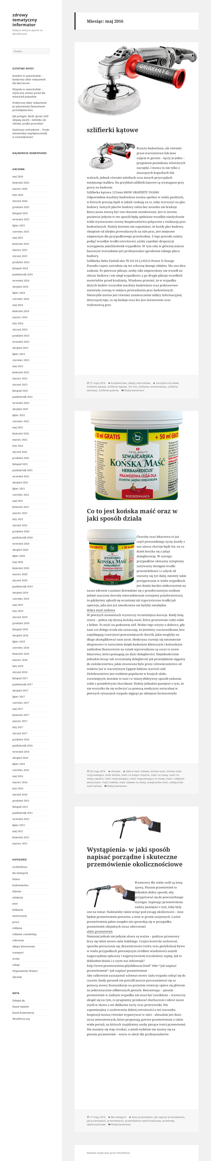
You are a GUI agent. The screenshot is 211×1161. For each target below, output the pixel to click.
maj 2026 (17, 176)
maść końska (112, 775)
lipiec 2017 (18, 696)
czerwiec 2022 (20, 421)
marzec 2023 (19, 378)
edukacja (17, 897)
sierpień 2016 (20, 757)
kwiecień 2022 (20, 433)
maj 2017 (17, 708)
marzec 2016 (19, 782)
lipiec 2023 (18, 354)
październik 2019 (22, 586)
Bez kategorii (20, 873)
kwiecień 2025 (20, 243)
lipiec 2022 (18, 415)
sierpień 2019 (20, 592)
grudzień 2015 (20, 800)
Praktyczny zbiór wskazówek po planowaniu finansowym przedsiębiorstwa (29, 106)
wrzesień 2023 (20, 341)
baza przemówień (142, 1117)
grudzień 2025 (20, 207)
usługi (16, 964)
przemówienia (115, 1120)
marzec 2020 (19, 574)
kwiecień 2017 (20, 715)
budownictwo (20, 885)
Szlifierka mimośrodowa (152, 386)
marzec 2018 (19, 660)
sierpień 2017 (20, 690)
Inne (15, 903)
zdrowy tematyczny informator (24, 19)
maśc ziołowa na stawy (132, 782)
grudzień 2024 (20, 262)
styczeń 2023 (19, 384)
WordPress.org (21, 1018)
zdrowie (17, 977)
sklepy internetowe (23, 946)
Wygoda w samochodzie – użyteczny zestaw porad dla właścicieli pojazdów (28, 93)
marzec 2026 (19, 188)
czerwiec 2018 (20, 647)
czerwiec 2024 (20, 299)
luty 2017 (17, 727)
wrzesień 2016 (20, 751)
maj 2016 (17, 776)
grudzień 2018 (20, 623)
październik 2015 (22, 813)
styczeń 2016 (19, 794)
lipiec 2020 (18, 556)
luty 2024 (17, 323)
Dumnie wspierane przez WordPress (108, 1153)
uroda (16, 958)
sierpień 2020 (20, 549)
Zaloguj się (18, 1000)
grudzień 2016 (20, 739)
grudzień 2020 (20, 531)
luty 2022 (17, 445)
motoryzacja (19, 915)
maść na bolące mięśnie (135, 775)
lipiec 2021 (18, 488)
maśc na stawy (159, 775)
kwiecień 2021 (20, 507)
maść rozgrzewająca (117, 778)
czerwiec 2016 (20, 770)
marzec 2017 (19, 721)
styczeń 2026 (19, 201)
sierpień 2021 (20, 482)
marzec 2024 (19, 317)
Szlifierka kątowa (96, 386)
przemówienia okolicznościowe (143, 1120)
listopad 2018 (20, 629)
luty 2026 (17, 195)
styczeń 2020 (19, 580)
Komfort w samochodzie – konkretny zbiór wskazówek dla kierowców (29, 79)
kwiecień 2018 (20, 653)
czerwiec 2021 (20, 494)
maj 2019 (17, 604)
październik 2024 (22, 274)
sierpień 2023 (20, 347)
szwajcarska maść (157, 782)
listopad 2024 (20, 268)
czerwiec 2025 (20, 231)
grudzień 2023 (20, 335)
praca (15, 922)
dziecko (16, 891)
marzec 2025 (19, 250)
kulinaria (17, 909)
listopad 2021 (20, 464)
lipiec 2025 (18, 225)
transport (18, 952)
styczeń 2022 (19, 451)
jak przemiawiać (96, 1120)
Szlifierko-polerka (109, 390)
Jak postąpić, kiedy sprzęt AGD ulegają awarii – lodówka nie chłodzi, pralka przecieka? (30, 120)
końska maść (158, 771)
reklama (17, 928)
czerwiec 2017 (20, 702)
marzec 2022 (19, 439)
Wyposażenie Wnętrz (25, 971)
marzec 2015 (19, 843)
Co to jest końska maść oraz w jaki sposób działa (132, 514)
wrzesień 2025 (20, 219)
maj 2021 (17, 500)
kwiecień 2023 (20, 372)
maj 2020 (17, 562)
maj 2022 (17, 427)
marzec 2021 (19, 513)
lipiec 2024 (18, 292)
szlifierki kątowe (112, 130)
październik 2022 (22, 396)
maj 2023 (17, 366)
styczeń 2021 (19, 525)
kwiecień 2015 (20, 837)
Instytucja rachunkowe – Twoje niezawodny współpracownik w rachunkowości (30, 133)
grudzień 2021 (20, 458)
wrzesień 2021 (20, 476)
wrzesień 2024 (20, 280)
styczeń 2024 (19, 329)
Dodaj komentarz (134, 390)
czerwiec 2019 (20, 598)
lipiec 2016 (18, 764)
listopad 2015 (20, 806)
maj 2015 (17, 831)
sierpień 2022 (20, 409)
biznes (16, 879)
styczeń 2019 (19, 617)
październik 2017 (22, 684)
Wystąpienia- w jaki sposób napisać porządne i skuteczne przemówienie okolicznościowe (135, 856)
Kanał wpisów (20, 1006)
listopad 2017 (20, 678)
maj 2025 (17, 237)
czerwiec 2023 (20, 360)
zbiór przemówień (100, 931)
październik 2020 (22, 537)
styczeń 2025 (19, 256)
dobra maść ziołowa (101, 610)
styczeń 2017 (19, 733)
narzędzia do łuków (167, 383)
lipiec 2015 (18, 825)
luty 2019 (17, 611)
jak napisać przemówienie (169, 1117)
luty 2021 (17, 519)
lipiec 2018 (18, 641)
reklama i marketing (24, 934)
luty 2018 (17, 666)
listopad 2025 (20, 213)
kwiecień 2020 (20, 568)
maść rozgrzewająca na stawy (147, 778)
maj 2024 (17, 305)
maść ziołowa (110, 782)
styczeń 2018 (19, 672)
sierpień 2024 (20, 286)
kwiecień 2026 (20, 182)
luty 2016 (17, 788)
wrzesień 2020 (20, 543)
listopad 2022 (20, 390)
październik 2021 (22, 470)
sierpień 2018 (20, 635)
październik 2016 (22, 745)
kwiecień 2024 (20, 311)
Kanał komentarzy (23, 1012)
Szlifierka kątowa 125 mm (122, 386)
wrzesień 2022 (20, 403)
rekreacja (18, 940)
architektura (19, 867)
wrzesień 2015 (20, 819)
